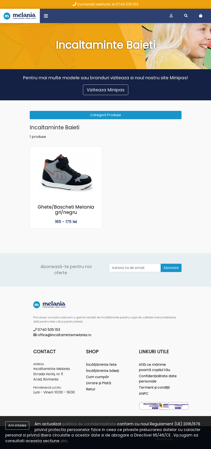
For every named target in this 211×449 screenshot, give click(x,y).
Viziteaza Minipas (106, 90)
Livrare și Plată (98, 383)
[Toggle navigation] (46, 15)
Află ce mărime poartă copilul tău (154, 367)
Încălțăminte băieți (102, 370)
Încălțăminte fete (101, 364)
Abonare (171, 267)
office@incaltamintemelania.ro (62, 334)
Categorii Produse (105, 114)
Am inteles (17, 425)
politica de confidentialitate (89, 424)
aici (64, 441)
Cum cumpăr (97, 376)
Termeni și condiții (154, 387)
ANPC (144, 393)
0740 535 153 (46, 329)
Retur (90, 389)
